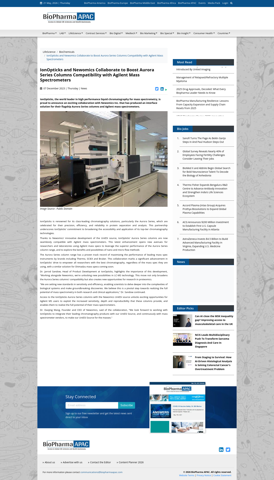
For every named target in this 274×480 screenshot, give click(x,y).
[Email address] (92, 405)
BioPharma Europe (118, 3)
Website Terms (186, 475)
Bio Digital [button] (115, 33)
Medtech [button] (130, 33)
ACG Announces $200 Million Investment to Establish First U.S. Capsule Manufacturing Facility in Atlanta (206, 225)
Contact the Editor (99, 462)
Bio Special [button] (166, 33)
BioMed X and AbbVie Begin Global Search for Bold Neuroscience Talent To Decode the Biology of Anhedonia (206, 171)
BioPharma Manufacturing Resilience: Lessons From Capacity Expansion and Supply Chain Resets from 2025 (202, 105)
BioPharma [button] (48, 33)
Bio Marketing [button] (147, 33)
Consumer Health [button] (203, 33)
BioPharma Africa (166, 3)
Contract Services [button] (95, 33)
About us (49, 462)
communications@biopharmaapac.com (101, 472)
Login (225, 3)
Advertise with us (71, 462)
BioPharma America (94, 3)
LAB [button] (62, 33)
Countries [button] (223, 33)
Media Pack (214, 3)
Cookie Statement (222, 475)
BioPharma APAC (187, 3)
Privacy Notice (204, 475)
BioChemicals (66, 51)
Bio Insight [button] (183, 33)
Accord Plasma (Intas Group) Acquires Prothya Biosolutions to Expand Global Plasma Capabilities (204, 209)
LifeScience (49, 51)
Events (202, 3)
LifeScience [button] (75, 33)
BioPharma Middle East (142, 3)
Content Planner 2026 (130, 462)
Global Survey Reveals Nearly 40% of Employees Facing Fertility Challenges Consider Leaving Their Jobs (204, 155)
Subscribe (126, 405)
